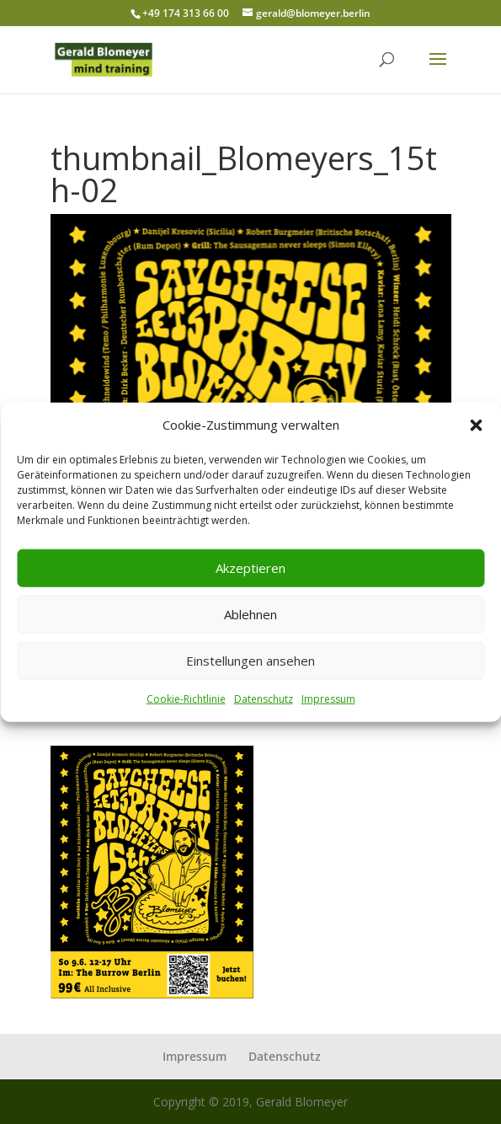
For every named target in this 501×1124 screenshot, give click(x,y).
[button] (475, 425)
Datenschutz (263, 699)
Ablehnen (250, 614)
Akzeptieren (250, 567)
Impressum (328, 699)
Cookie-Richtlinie (186, 699)
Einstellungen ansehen (250, 660)
